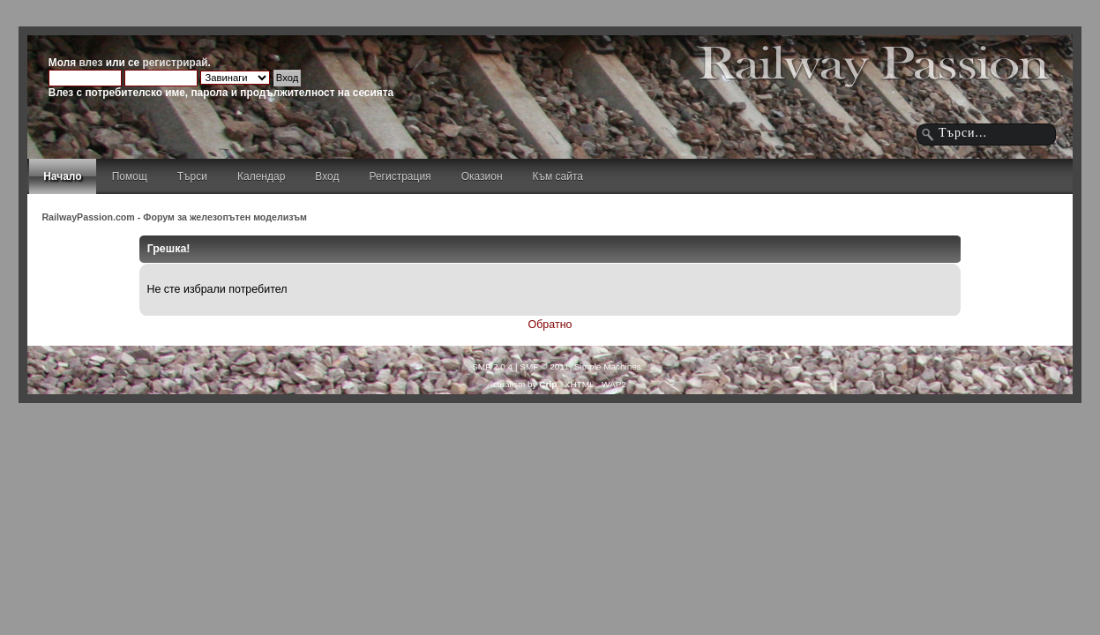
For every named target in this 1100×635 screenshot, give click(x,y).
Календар (261, 176)
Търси (192, 176)
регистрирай (175, 62)
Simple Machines (607, 366)
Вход (327, 176)
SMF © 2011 (544, 366)
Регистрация (399, 176)
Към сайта (558, 176)
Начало (62, 176)
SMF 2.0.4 (492, 366)
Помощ (129, 176)
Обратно (550, 324)
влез (90, 62)
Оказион (482, 176)
